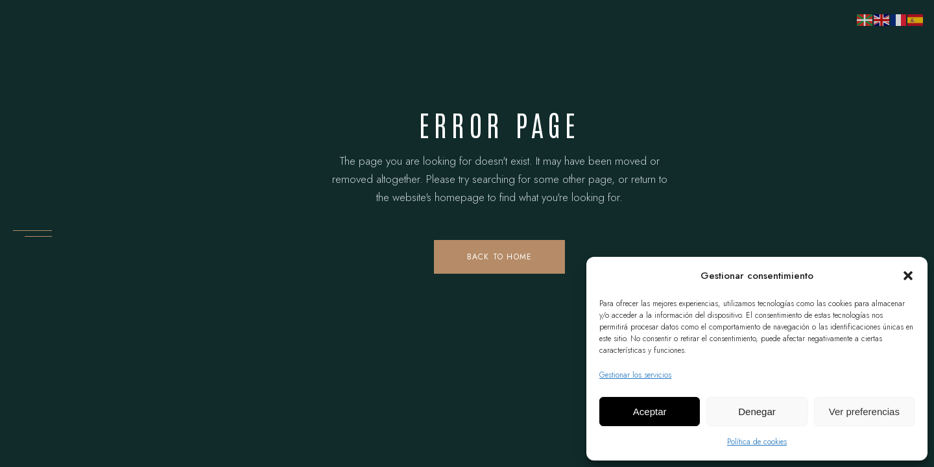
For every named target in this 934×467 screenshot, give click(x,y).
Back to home (499, 257)
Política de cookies (757, 442)
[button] (908, 275)
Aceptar (650, 411)
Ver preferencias (864, 411)
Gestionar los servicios (635, 375)
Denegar (757, 411)
